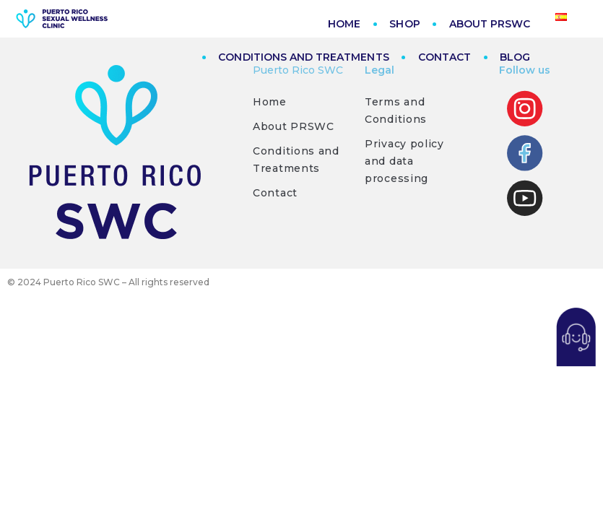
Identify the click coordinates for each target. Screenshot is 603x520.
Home (270, 103)
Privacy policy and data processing (404, 162)
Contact (275, 194)
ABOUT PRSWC (490, 23)
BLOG (515, 57)
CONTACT (444, 57)
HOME (344, 23)
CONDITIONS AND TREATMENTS (303, 57)
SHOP (404, 23)
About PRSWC (293, 127)
